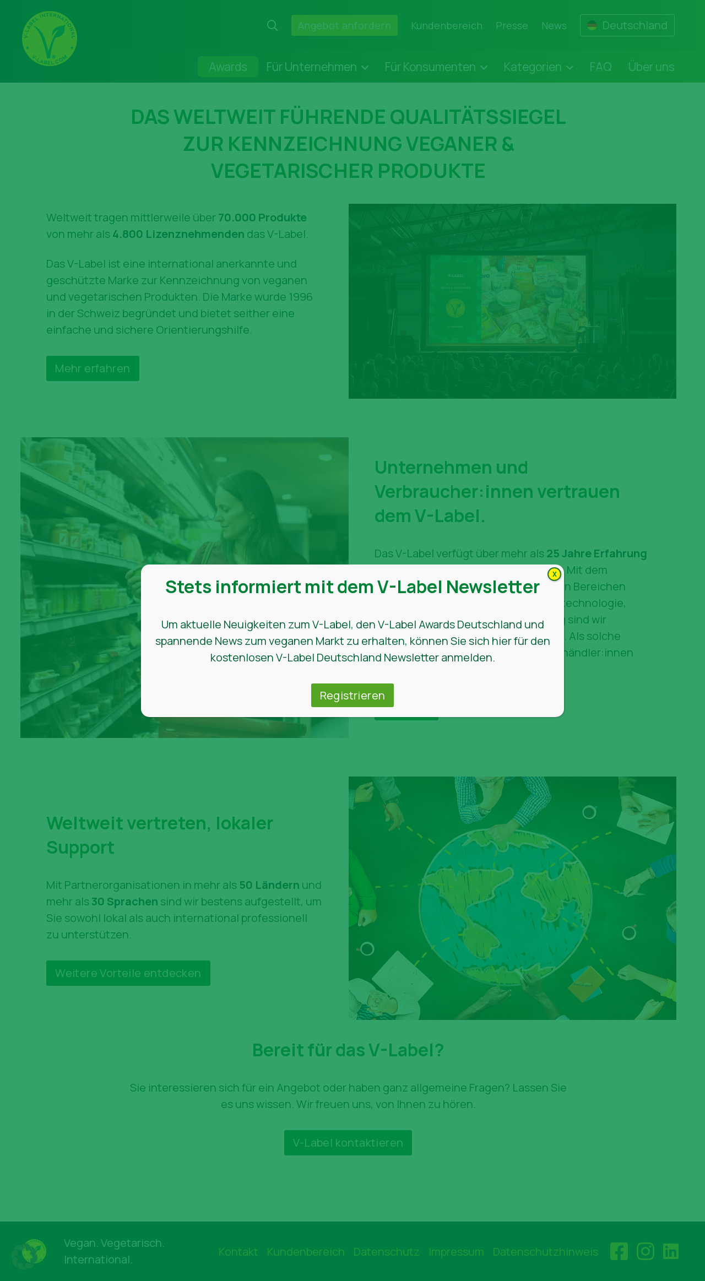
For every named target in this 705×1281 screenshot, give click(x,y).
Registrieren (353, 695)
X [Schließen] (554, 574)
